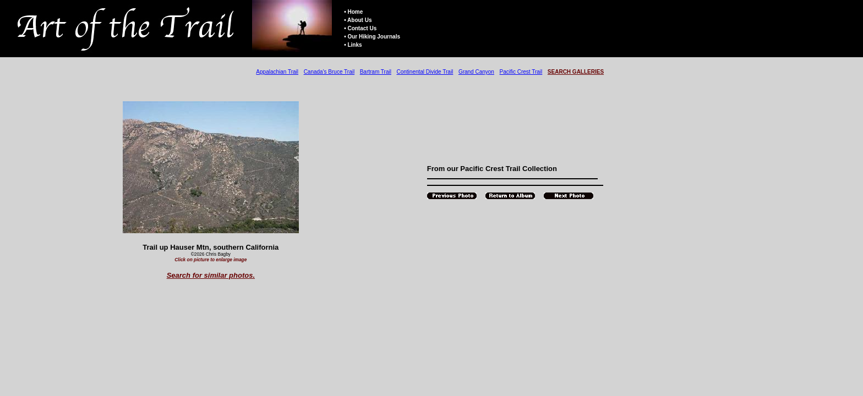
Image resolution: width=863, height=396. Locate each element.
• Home (353, 12)
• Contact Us (360, 28)
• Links (353, 45)
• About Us (358, 20)
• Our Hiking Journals (372, 37)
